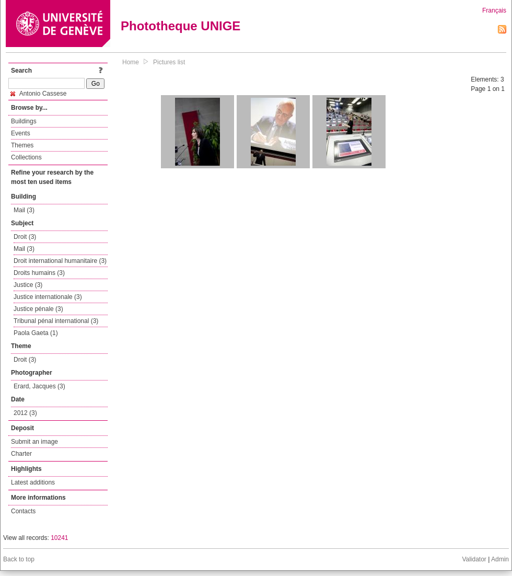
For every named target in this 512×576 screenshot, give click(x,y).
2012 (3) (25, 413)
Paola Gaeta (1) (36, 333)
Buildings (24, 121)
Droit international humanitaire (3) (60, 260)
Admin (500, 559)
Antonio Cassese (38, 93)
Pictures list (169, 62)
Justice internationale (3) (48, 297)
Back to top (18, 559)
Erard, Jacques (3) (39, 386)
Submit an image (34, 441)
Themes (22, 145)
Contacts (23, 511)
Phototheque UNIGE (180, 26)
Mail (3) (24, 210)
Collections (26, 157)
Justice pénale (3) (38, 309)
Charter (21, 453)
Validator (474, 559)
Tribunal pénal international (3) (56, 321)
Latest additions (33, 482)
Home (130, 62)
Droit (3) (25, 236)
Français (494, 10)
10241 (59, 538)
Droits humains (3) (39, 273)
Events (20, 133)
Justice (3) (28, 285)
